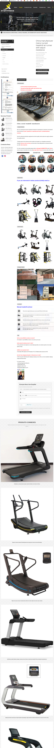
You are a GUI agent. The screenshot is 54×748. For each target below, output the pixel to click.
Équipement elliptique (5, 63)
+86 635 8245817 (4, 0)
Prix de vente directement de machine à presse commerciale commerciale (9, 123)
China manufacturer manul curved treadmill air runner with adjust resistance (34, 389)
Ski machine (4, 53)
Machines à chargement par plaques (6, 47)
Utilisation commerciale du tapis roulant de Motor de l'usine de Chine (9, 138)
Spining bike (4, 55)
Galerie (49, 7)
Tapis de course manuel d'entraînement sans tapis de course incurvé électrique (27, 542)
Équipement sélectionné (5, 44)
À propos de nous (27, 7)
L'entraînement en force (5, 73)
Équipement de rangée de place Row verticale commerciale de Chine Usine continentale (9, 118)
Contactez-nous (42, 7)
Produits (20, 7)
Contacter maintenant (42, 73)
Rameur (3, 51)
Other (3, 59)
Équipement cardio (22, 35)
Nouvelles (35, 7)
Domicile (13, 35)
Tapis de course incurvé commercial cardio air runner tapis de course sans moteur (27, 600)
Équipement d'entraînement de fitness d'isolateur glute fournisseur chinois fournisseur (9, 133)
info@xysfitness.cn (12, 0)
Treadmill (27, 35)
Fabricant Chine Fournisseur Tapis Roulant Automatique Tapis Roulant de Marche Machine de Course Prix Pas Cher (27, 717)
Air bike (3, 61)
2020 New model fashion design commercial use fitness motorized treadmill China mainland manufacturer (27, 659)
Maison (15, 7)
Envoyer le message (25, 412)
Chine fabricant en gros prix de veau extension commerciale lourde (9, 128)
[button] (52, 22)
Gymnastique (4, 71)
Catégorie (16, 35)
